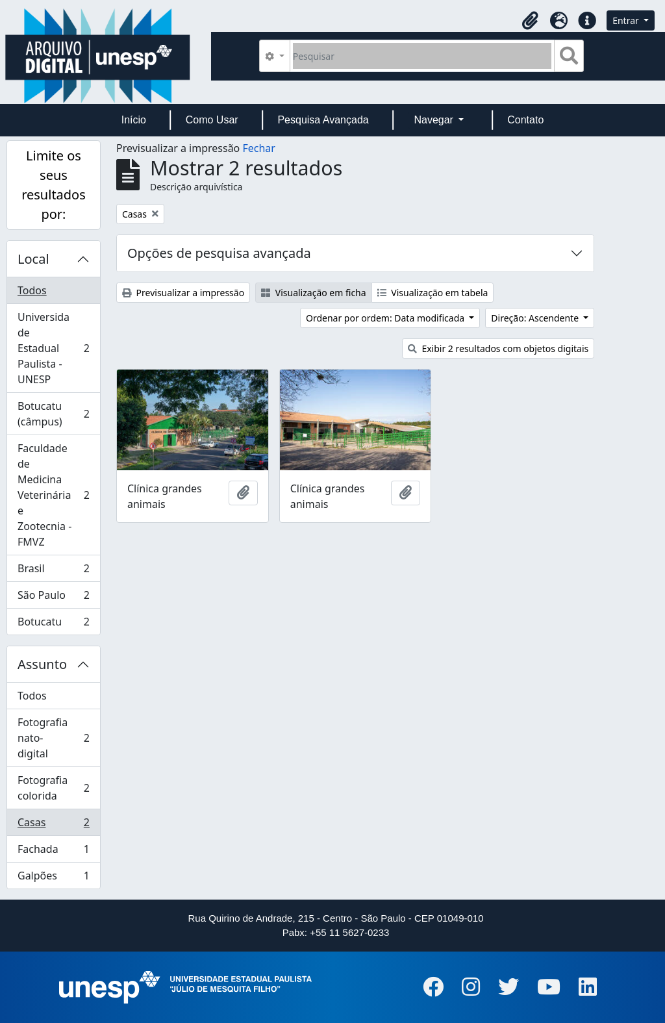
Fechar (258, 148)
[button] (530, 20)
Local (33, 259)
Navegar (435, 119)
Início (133, 119)
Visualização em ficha (313, 292)
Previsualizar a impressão (183, 292)
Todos (32, 290)
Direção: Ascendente (536, 318)
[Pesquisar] (422, 56)
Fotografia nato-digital (53, 738)
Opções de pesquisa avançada (219, 253)
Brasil (53, 571)
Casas (53, 825)
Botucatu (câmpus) (53, 414)
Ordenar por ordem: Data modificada (386, 318)
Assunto (42, 664)
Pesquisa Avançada (322, 119)
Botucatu (53, 624)
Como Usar (212, 119)
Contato (525, 119)
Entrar (626, 20)
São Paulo (53, 598)
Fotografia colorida (53, 788)
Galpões (53, 878)
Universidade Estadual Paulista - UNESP (53, 348)
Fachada (53, 852)
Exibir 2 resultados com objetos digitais (498, 348)
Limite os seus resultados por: (53, 185)
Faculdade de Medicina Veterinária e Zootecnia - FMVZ (53, 495)
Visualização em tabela (432, 292)
